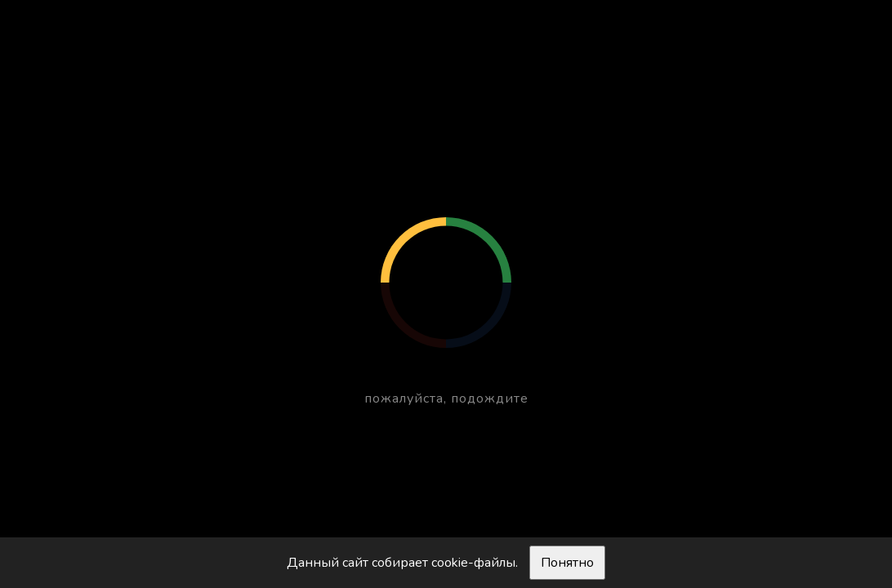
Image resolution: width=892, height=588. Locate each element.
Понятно (567, 563)
